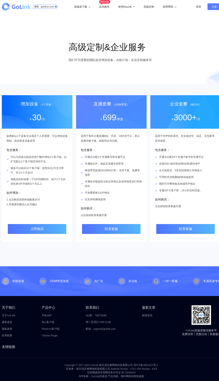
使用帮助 (169, 6)
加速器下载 (82, 6)
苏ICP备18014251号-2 (146, 365)
